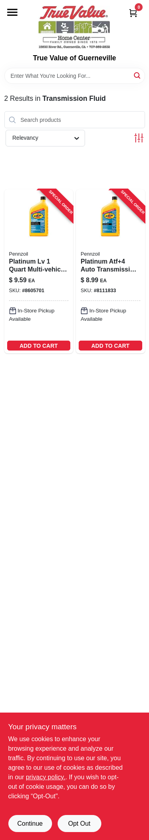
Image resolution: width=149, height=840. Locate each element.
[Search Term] (74, 76)
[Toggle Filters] (138, 138)
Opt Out (79, 823)
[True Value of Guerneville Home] (74, 27)
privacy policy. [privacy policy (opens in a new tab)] (45, 777)
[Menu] (12, 12)
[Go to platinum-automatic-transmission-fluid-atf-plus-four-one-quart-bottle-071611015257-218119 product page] (110, 271)
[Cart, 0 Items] (133, 13)
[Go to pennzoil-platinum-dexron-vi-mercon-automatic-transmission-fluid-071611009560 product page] (39, 271)
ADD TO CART (38, 346)
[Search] (137, 75)
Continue (30, 823)
